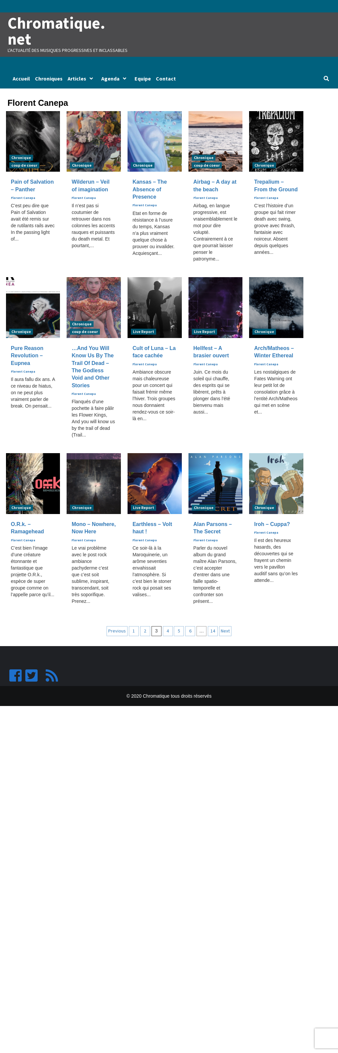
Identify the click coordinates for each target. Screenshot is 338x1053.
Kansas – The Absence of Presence (150, 190)
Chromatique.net (57, 31)
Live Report (143, 332)
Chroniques (49, 79)
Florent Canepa (23, 199)
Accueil (21, 79)
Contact (166, 79)
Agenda (115, 79)
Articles (82, 79)
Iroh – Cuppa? (272, 525)
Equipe (143, 79)
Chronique (21, 158)
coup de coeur (24, 165)
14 (212, 631)
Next (225, 631)
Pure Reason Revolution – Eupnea (27, 356)
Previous (117, 631)
